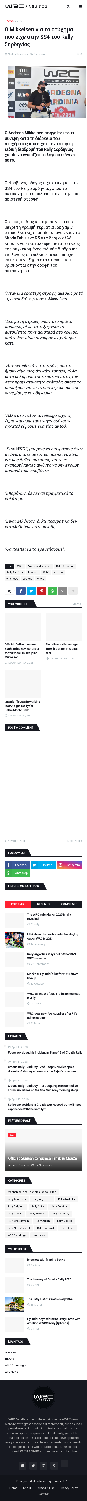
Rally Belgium (16, 1206)
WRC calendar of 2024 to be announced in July (53, 996)
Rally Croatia (15, 1213)
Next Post (73, 841)
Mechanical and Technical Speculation (32, 1192)
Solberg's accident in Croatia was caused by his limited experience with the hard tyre (44, 1107)
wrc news (12, 578)
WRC (46, 572)
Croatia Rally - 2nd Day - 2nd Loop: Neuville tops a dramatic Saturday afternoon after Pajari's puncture (42, 1069)
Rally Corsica (59, 1206)
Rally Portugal (45, 1228)
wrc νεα (27, 578)
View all (77, 604)
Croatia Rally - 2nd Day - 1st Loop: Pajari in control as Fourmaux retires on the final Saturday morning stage (43, 1088)
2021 (20, 21)
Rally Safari (67, 1228)
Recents (43, 904)
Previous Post (16, 841)
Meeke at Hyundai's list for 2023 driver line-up (52, 976)
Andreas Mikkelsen (39, 566)
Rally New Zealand (19, 1228)
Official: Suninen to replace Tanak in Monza (42, 1158)
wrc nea (58, 572)
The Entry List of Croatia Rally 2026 (50, 1299)
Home (9, 21)
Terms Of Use (45, 1488)
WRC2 (40, 578)
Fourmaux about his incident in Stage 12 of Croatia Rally (45, 1052)
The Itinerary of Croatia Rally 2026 (49, 1279)
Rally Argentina (42, 1199)
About (27, 1488)
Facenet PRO (62, 1481)
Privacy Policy (69, 1488)
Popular (17, 904)
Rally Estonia (37, 1213)
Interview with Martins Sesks (46, 1259)
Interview (10, 1352)
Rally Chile (38, 1206)
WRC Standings (17, 1235)
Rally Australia (66, 1199)
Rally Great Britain (18, 1220)
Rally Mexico (64, 1220)
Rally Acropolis (17, 1199)
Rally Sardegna (65, 566)
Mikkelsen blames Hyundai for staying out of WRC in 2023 (52, 936)
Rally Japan (43, 1220)
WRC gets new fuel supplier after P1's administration (52, 1016)
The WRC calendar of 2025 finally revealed (49, 917)
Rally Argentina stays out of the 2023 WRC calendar (51, 956)
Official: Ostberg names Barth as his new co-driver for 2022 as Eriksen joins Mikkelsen (22, 651)
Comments (69, 904)
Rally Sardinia (14, 572)
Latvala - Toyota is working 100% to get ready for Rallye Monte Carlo (22, 706)
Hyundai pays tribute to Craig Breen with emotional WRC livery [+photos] (53, 1321)
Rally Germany (60, 1213)
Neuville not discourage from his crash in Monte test (61, 649)
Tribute (9, 1358)
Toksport (33, 572)
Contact (43, 1494)
